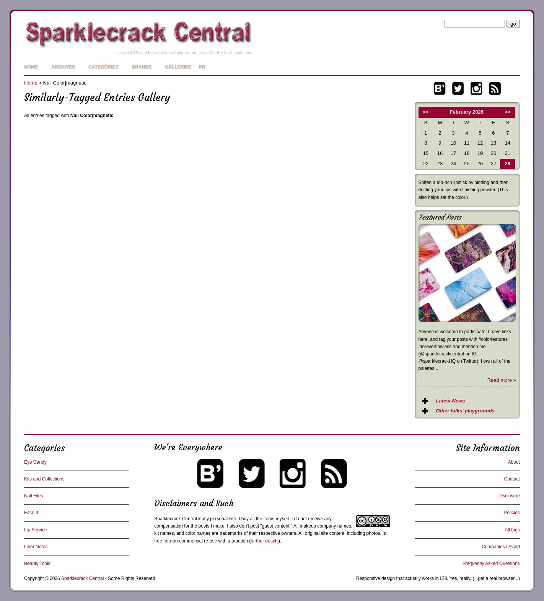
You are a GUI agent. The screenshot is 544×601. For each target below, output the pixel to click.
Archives (63, 67)
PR (202, 67)
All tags (512, 530)
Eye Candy (35, 462)
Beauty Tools (37, 563)
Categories (103, 67)
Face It (31, 512)
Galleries (178, 67)
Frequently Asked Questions (491, 563)
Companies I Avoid (501, 546)
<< (425, 112)
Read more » (501, 380)
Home (31, 67)
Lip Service (35, 530)
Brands (141, 67)
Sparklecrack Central (175, 518)
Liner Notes (35, 546)
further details (265, 541)
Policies (512, 512)
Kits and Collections (44, 479)
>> (507, 112)
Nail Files (33, 495)
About (514, 462)
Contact (512, 479)
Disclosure (509, 495)
